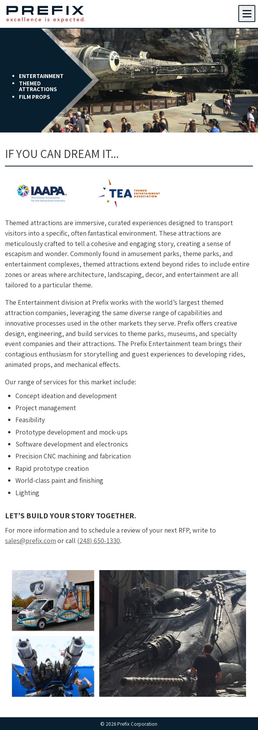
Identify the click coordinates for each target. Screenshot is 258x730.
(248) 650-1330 (98, 540)
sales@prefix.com (30, 540)
